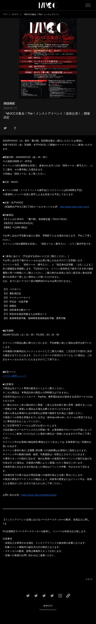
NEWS (15, 14)
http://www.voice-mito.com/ (74, 206)
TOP (5, 14)
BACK (89, 579)
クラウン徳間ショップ (14, 376)
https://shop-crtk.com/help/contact (38, 495)
